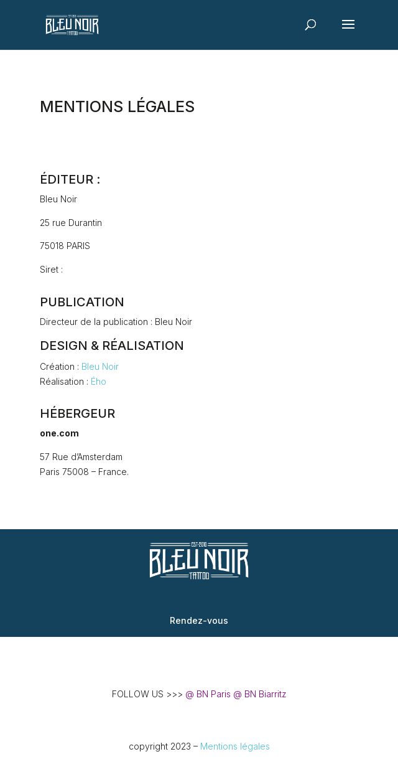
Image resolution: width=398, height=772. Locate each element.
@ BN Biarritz (260, 694)
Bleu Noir (100, 366)
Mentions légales (235, 746)
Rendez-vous (199, 620)
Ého (98, 381)
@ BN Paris (208, 694)
